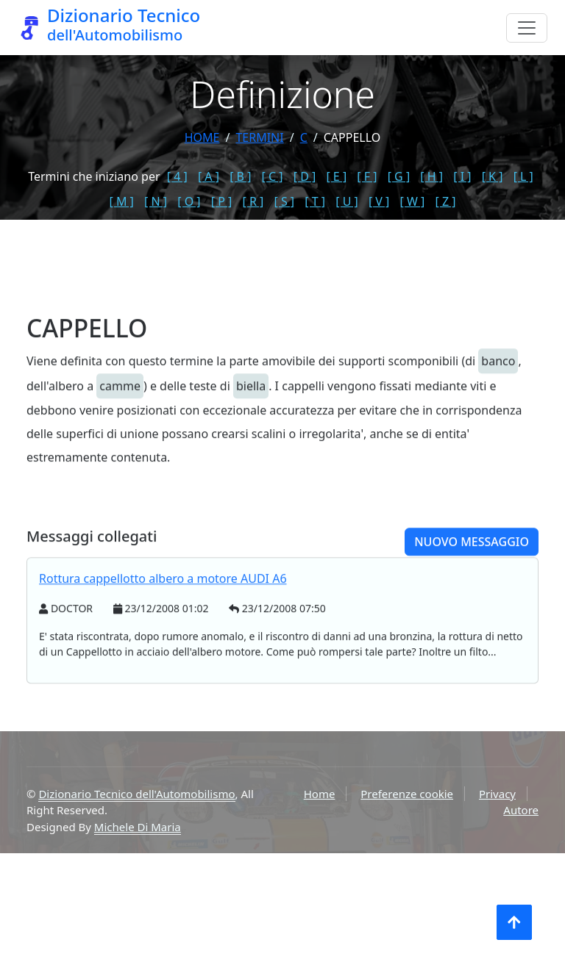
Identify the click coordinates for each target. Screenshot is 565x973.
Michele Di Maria (137, 826)
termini (259, 137)
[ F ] (367, 176)
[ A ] (208, 176)
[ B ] (240, 176)
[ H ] (431, 176)
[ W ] (412, 201)
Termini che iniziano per (94, 176)
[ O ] (188, 201)
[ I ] (462, 176)
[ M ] (122, 201)
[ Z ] (445, 201)
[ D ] (305, 176)
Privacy (497, 793)
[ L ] (523, 176)
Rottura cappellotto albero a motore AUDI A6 (163, 611)
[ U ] (346, 201)
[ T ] (315, 201)
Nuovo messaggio (471, 575)
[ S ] (284, 201)
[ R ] (252, 201)
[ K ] (492, 176)
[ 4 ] (177, 176)
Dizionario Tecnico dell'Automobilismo (136, 793)
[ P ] (221, 201)
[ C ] (272, 176)
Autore (521, 810)
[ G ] (399, 176)
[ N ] (155, 201)
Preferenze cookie (406, 793)
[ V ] (379, 201)
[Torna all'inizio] (514, 922)
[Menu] (526, 28)
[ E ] (336, 176)
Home (202, 137)
